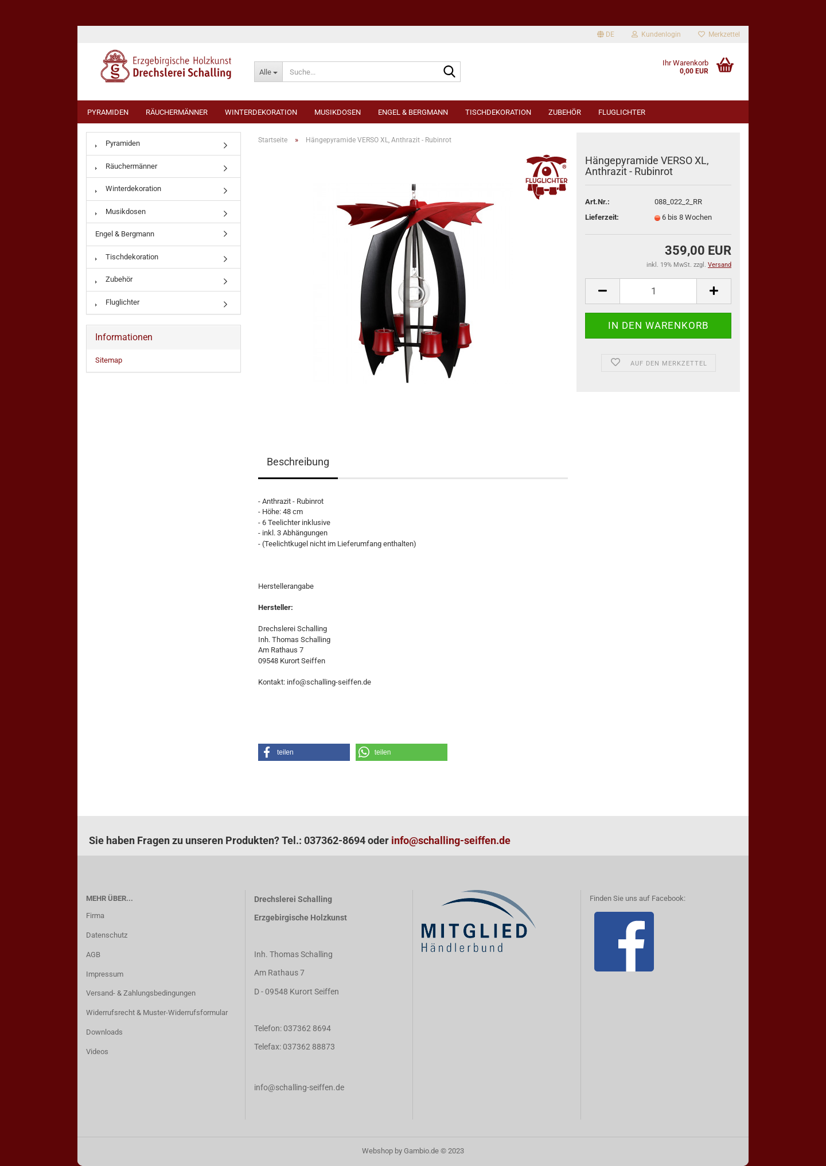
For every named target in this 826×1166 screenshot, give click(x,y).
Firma (95, 915)
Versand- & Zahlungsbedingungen (141, 993)
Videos (97, 1051)
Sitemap (108, 360)
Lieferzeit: (602, 217)
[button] (304, 752)
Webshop (377, 1150)
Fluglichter (621, 112)
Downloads (104, 1032)
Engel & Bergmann (413, 112)
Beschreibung (298, 462)
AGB (93, 954)
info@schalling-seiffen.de (451, 840)
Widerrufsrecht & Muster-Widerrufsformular (157, 1012)
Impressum (104, 974)
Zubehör (564, 112)
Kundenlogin (656, 34)
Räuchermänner (177, 112)
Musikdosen (337, 112)
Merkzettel (719, 34)
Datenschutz (106, 935)
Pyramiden (107, 112)
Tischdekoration (498, 112)
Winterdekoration (261, 112)
